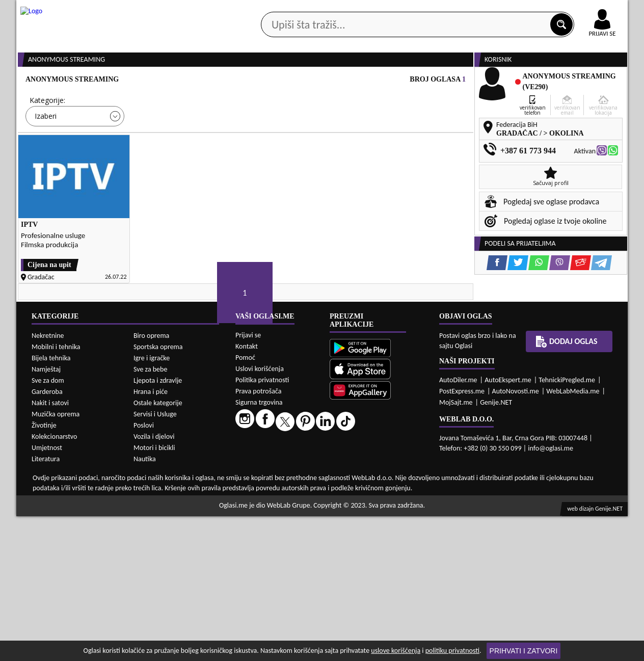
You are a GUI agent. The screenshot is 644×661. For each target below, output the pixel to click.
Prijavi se (248, 479)
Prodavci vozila (250, 81)
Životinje (44, 570)
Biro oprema (151, 480)
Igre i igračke (151, 502)
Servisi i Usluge (155, 558)
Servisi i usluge (438, 81)
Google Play (265, 9)
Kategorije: (47, 139)
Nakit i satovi (50, 547)
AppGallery (394, 10)
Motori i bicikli (154, 592)
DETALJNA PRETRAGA (133, 184)
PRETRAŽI (358, 184)
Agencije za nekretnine (345, 81)
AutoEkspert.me (508, 524)
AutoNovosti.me (515, 536)
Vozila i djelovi (154, 581)
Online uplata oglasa (581, 10)
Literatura (46, 603)
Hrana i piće (150, 536)
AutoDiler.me (458, 524)
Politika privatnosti (262, 524)
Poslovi (143, 570)
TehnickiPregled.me (567, 524)
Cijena (153, 139)
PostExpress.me (462, 536)
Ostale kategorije (157, 547)
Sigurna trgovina (259, 547)
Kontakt (509, 9)
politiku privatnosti (452, 650)
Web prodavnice (168, 81)
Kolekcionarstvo (54, 581)
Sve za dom (48, 525)
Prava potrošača (258, 536)
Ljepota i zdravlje (157, 525)
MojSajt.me (456, 547)
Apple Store (330, 9)
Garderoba (47, 536)
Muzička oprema (55, 558)
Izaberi (46, 155)
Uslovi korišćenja (259, 513)
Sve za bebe (150, 514)
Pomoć (245, 502)
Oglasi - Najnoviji (406, 154)
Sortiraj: (383, 139)
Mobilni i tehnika (56, 491)
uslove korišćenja (395, 650)
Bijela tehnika (51, 502)
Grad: (265, 139)
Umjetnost (47, 592)
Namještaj (46, 514)
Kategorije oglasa (82, 81)
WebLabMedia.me (572, 536)
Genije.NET (496, 547)
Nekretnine (48, 480)
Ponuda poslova (520, 81)
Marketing (454, 10)
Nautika (144, 603)
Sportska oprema (158, 491)
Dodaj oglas (596, 81)
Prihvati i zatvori (524, 651)
